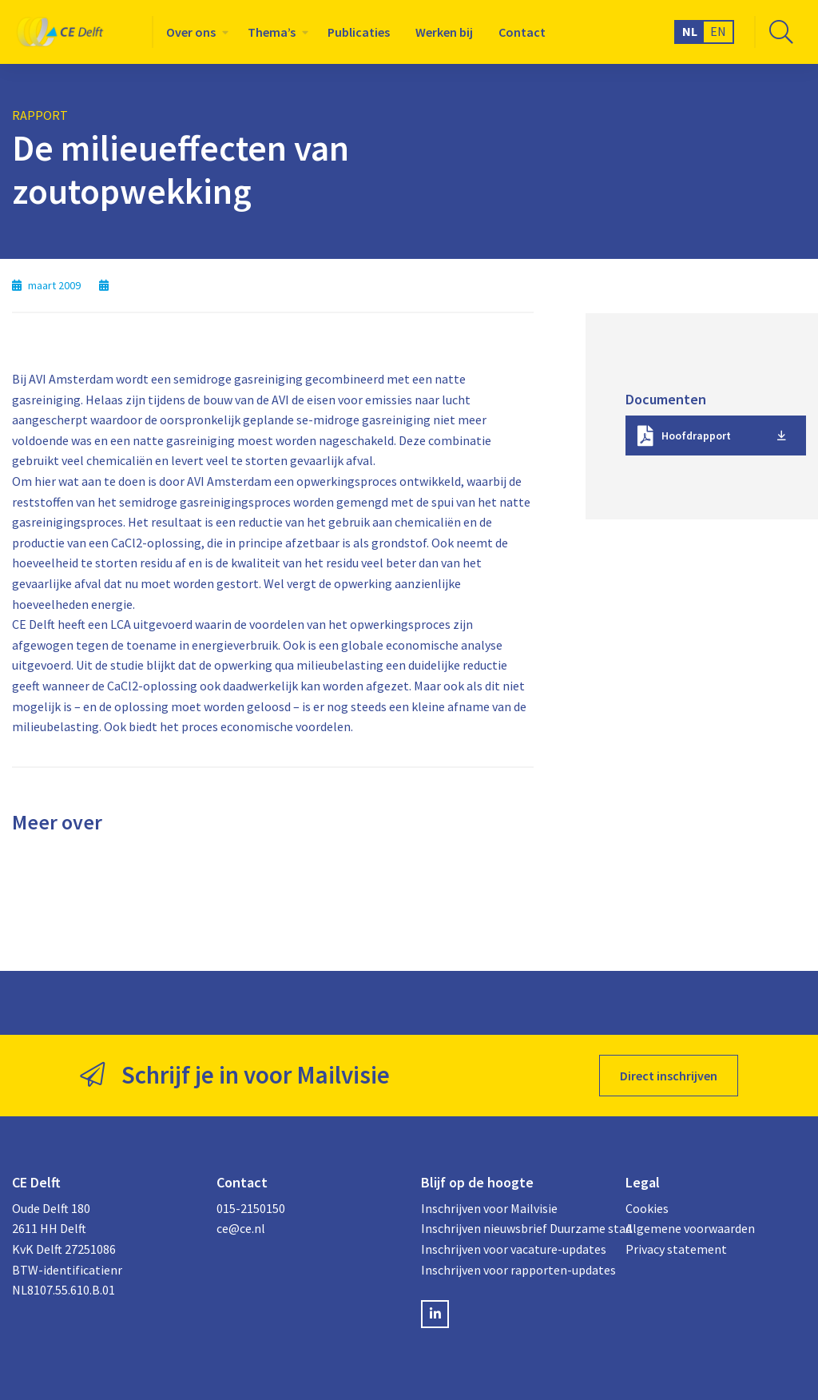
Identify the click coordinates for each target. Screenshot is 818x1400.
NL (689, 31)
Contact (522, 32)
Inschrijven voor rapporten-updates (511, 1270)
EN (718, 31)
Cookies (647, 1208)
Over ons (191, 32)
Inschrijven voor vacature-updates (511, 1249)
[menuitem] (194, 32)
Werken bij (444, 32)
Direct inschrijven (668, 1076)
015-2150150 (250, 1208)
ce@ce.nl (240, 1228)
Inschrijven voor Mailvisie (489, 1208)
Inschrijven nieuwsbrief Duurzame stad (511, 1228)
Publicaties (359, 32)
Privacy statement (676, 1249)
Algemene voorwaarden (690, 1228)
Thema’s (272, 32)
